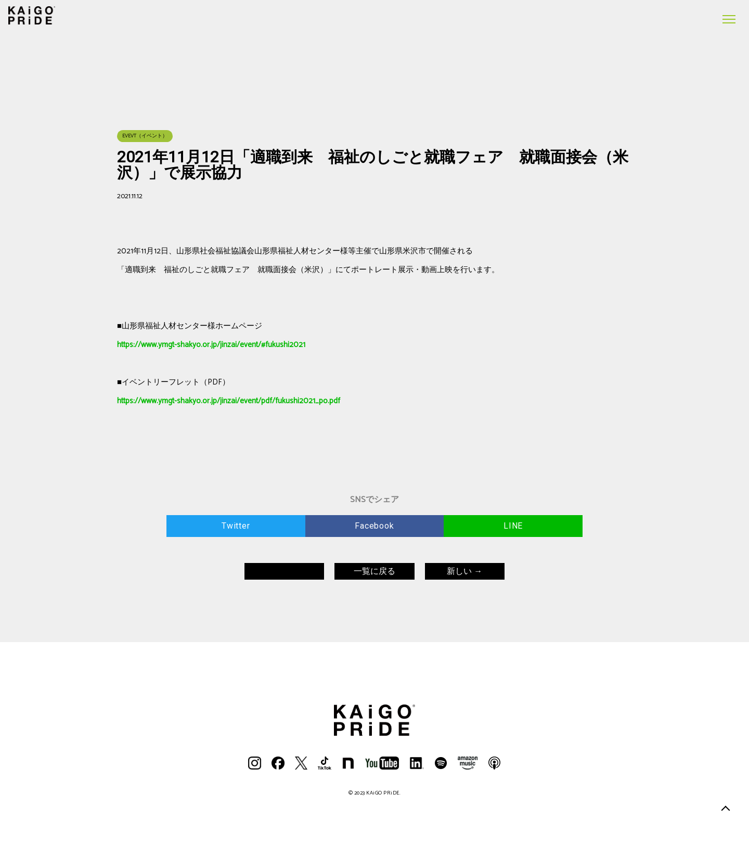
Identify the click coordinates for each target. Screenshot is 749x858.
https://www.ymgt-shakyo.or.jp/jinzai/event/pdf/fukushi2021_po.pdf (228, 400)
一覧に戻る (374, 571)
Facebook (374, 526)
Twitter (236, 526)
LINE (513, 526)
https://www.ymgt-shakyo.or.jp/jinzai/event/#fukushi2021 (211, 344)
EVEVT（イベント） (144, 136)
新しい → (464, 571)
